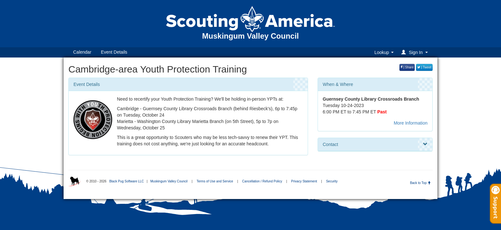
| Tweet (424, 67)
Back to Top (420, 183)
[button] (415, 52)
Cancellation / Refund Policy (262, 181)
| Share (407, 67)
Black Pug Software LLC (126, 181)
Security (331, 181)
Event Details (114, 52)
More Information (411, 123)
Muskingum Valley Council (169, 181)
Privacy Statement (304, 181)
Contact (375, 144)
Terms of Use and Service (215, 181)
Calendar (82, 52)
